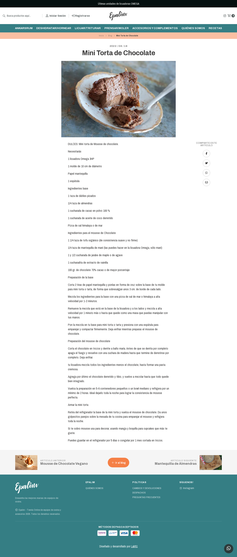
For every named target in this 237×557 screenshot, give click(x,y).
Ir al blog (118, 462)
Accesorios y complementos (155, 28)
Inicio (101, 35)
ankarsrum (24, 28)
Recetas (215, 28)
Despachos (139, 492)
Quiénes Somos (193, 28)
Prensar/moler (116, 28)
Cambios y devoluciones (146, 488)
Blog (110, 35)
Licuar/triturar (88, 28)
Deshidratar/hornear (53, 28)
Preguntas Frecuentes (146, 497)
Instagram (186, 488)
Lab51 (134, 546)
